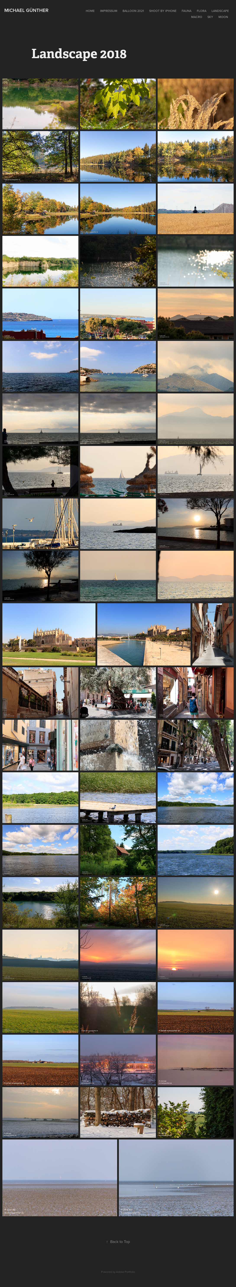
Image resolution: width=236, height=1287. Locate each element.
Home (90, 11)
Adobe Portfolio (125, 1272)
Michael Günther (26, 10)
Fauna (186, 11)
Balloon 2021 (133, 11)
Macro (196, 17)
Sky (210, 17)
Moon (223, 17)
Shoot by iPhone (162, 11)
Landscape (220, 11)
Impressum (108, 11)
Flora (201, 11)
